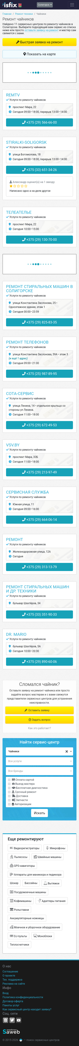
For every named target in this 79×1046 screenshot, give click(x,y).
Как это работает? (39, 728)
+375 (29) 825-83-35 (39, 322)
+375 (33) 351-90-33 (39, 614)
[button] (39, 751)
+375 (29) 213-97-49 (39, 472)
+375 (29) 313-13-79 (39, 567)
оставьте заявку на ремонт (42, 30)
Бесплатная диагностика (30, 787)
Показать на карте (39, 54)
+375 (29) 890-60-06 (39, 662)
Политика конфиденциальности (23, 997)
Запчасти (20, 800)
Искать (39, 813)
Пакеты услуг (11, 1005)
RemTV (13, 94)
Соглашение (10, 971)
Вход (6, 993)
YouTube (18, 1020)
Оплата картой (23, 779)
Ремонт (14, 539)
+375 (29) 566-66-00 (39, 122)
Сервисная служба (27, 492)
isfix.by (12, 4)
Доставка (20, 796)
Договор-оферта (13, 1001)
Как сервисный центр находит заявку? (27, 1009)
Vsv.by (12, 445)
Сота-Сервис (20, 393)
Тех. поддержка (12, 979)
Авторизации (21, 804)
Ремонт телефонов (27, 342)
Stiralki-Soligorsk (26, 142)
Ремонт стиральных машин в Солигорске (39, 288)
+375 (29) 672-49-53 (39, 425)
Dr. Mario (16, 634)
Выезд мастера (23, 783)
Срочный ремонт (24, 792)
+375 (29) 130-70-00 (39, 240)
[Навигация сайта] (72, 4)
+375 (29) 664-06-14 (39, 520)
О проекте (9, 975)
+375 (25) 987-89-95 (39, 374)
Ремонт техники (24, 14)
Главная (7, 14)
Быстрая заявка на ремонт (41, 42)
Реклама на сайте (14, 983)
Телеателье (18, 212)
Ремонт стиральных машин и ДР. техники (37, 589)
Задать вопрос (40, 719)
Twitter (12, 1020)
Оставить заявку (36, 710)
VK (5, 1020)
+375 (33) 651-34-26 (39, 170)
